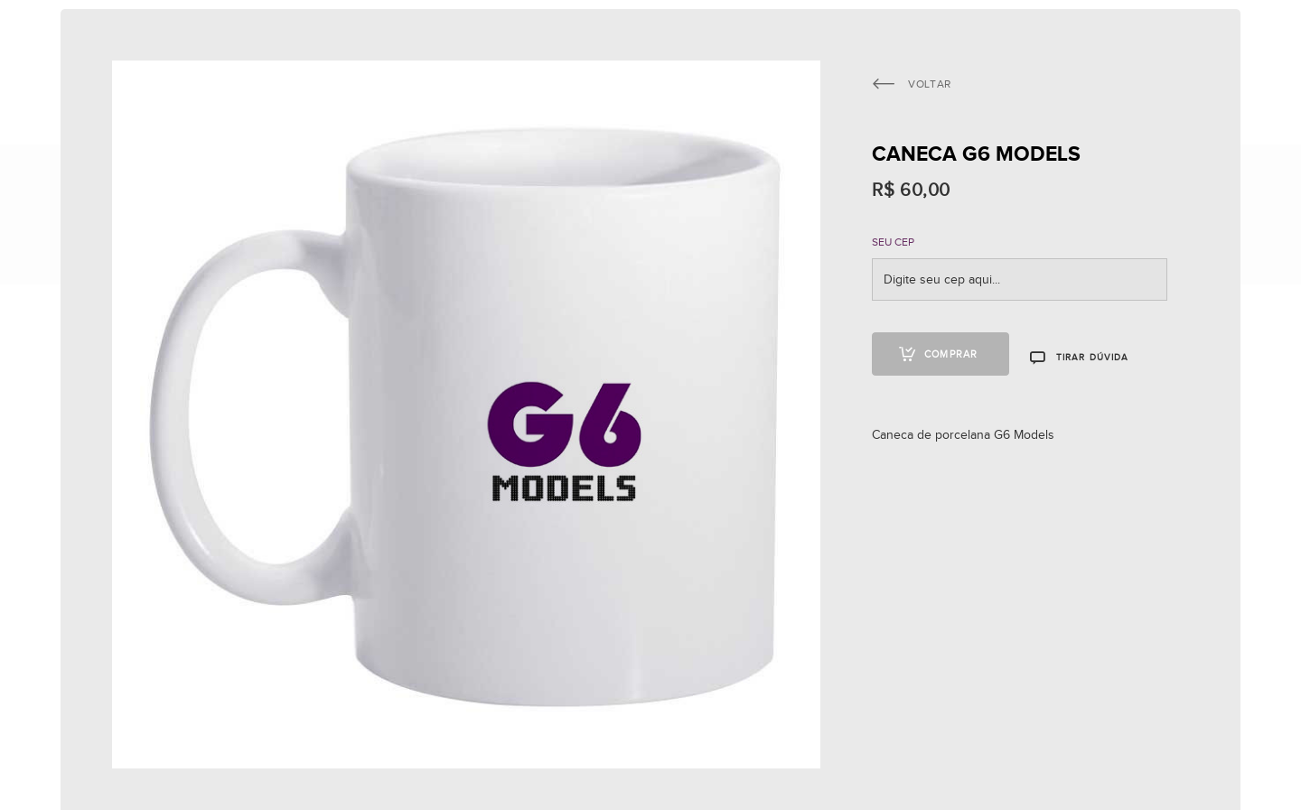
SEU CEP (893, 242)
